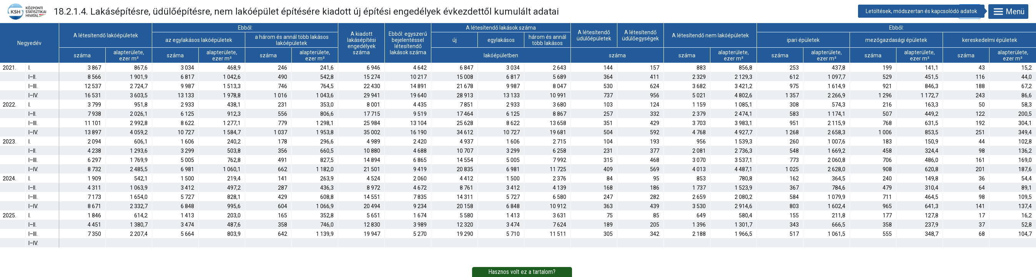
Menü (1008, 11)
